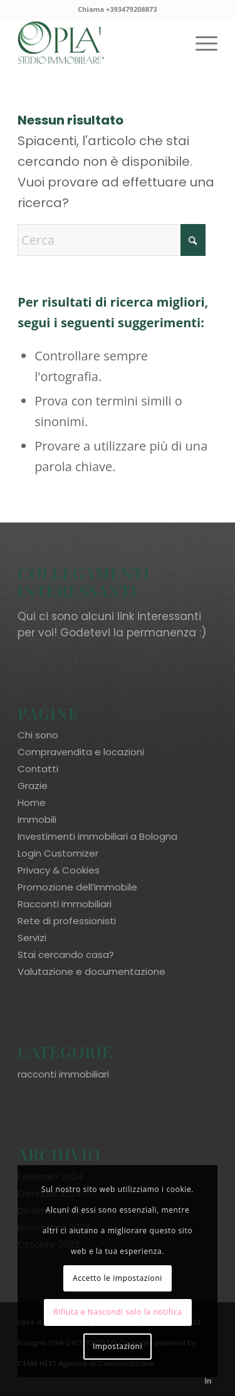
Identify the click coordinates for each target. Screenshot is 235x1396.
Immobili (37, 819)
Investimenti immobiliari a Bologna (97, 836)
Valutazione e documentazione (91, 971)
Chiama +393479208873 (117, 9)
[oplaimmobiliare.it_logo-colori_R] (97, 43)
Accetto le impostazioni (117, 1278)
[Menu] (200, 43)
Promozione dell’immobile (77, 887)
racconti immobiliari (63, 1074)
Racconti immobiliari (65, 903)
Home (32, 802)
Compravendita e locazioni (81, 751)
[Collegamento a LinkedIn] (208, 1380)
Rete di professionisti (67, 920)
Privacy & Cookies (59, 870)
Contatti (38, 768)
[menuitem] (200, 43)
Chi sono (38, 734)
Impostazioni (117, 1346)
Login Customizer (58, 853)
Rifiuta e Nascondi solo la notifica (117, 1312)
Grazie (33, 785)
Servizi (32, 937)
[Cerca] (112, 240)
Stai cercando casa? (66, 954)
